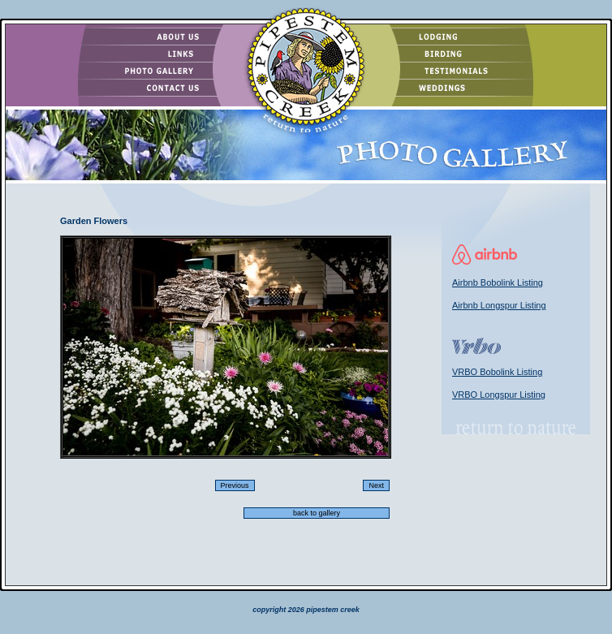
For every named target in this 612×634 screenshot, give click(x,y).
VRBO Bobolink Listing (497, 372)
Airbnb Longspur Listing (499, 305)
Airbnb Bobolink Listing (497, 282)
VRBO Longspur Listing (498, 394)
